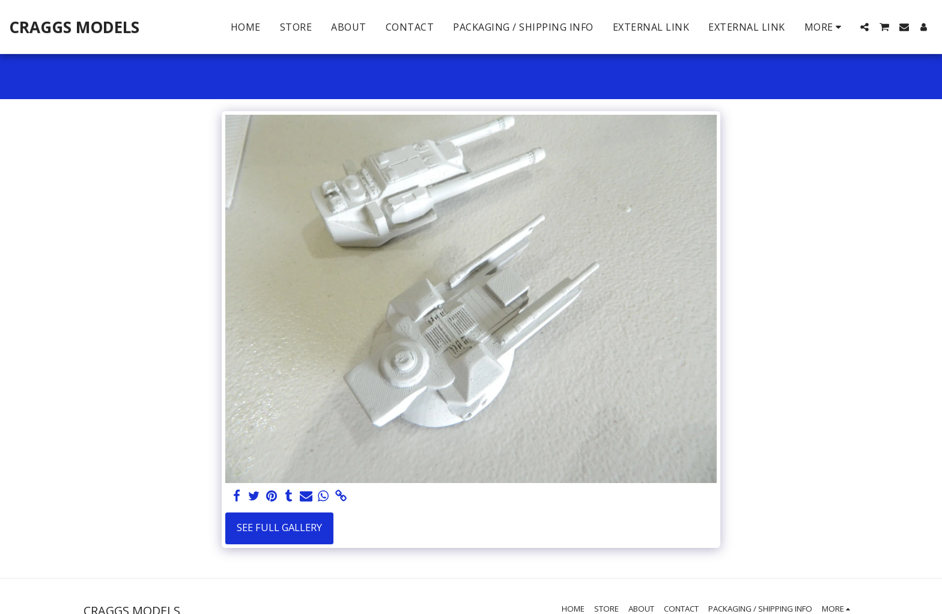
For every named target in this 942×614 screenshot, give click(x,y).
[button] (864, 27)
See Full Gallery (279, 527)
